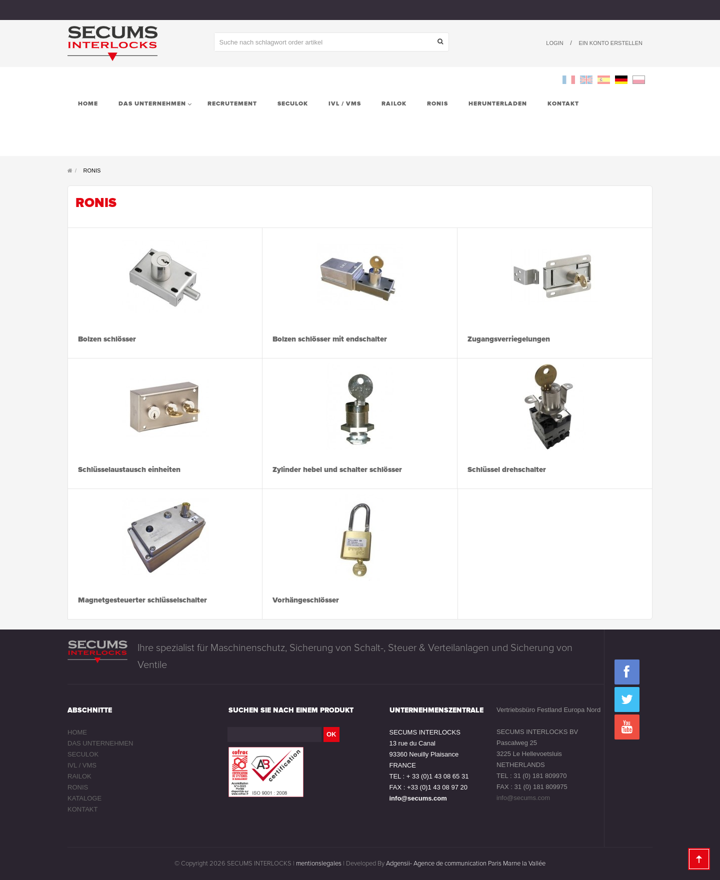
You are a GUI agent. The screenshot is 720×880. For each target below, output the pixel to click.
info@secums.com (418, 798)
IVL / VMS (82, 765)
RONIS (78, 787)
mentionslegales (319, 863)
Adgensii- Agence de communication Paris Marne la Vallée (466, 863)
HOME (77, 732)
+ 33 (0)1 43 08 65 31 (437, 776)
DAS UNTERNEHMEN (100, 743)
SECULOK (83, 754)
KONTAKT (83, 809)
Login (554, 43)
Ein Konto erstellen (610, 43)
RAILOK (80, 776)
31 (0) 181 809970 (540, 776)
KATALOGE (85, 798)
